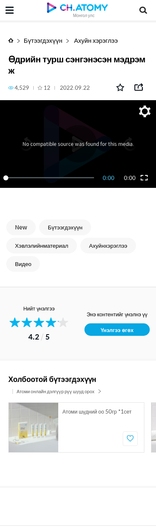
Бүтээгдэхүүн (43, 40)
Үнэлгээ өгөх (117, 329)
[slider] (50, 178)
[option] (76, 427)
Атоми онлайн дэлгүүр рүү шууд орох (59, 391)
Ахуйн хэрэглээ (95, 40)
